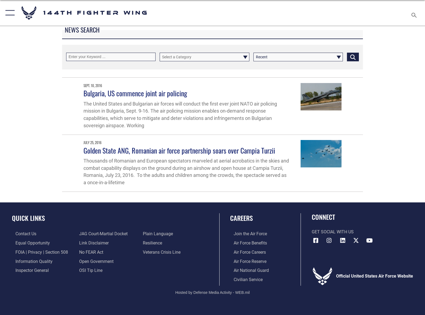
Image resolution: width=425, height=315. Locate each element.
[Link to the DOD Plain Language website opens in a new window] (159, 233)
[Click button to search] (353, 57)
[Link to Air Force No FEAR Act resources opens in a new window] (90, 251)
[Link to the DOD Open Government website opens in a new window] (95, 261)
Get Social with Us (333, 231)
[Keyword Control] (111, 57)
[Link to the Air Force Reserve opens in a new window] (246, 261)
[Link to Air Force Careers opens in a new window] (246, 251)
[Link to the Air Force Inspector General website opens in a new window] (28, 270)
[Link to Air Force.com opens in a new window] (246, 233)
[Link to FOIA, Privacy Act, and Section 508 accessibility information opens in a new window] (38, 251)
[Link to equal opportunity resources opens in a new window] (29, 243)
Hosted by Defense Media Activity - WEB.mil (212, 292)
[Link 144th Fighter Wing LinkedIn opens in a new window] (343, 241)
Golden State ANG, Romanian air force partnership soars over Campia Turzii (179, 150)
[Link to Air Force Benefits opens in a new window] (246, 243)
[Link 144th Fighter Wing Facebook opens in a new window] (316, 241)
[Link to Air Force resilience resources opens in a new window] (153, 243)
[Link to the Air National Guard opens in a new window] (247, 270)
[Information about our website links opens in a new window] (93, 243)
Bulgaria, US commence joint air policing (135, 93)
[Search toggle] (415, 13)
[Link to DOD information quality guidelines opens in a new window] (30, 261)
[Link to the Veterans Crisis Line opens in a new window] (163, 251)
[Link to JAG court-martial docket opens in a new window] (102, 233)
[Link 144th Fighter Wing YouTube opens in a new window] (369, 241)
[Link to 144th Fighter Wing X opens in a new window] (356, 241)
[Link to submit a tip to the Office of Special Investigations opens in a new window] (89, 270)
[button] (9, 13)
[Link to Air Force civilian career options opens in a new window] (244, 279)
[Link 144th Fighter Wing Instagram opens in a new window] (329, 241)
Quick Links (28, 218)
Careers (241, 218)
